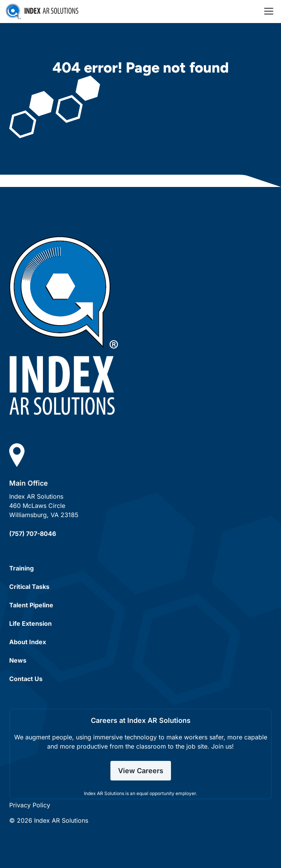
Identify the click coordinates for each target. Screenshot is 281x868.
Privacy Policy (29, 805)
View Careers (140, 771)
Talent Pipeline (31, 605)
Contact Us (26, 679)
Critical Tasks (29, 586)
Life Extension (30, 623)
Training (21, 568)
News (17, 660)
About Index (27, 642)
